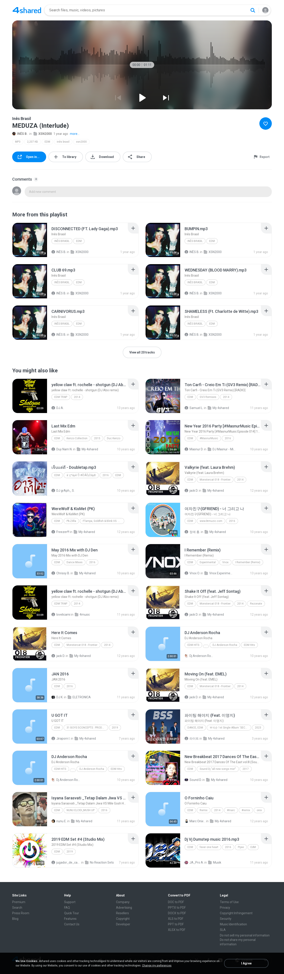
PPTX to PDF (177, 907)
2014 (77, 397)
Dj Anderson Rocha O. (199, 656)
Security (225, 918)
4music (82, 614)
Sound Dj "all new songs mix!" (218, 768)
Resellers (122, 913)
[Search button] (252, 10)
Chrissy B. (60, 573)
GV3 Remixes (208, 397)
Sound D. (193, 780)
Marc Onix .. (195, 821)
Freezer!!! (60, 532)
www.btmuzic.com (211, 521)
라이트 (192, 738)
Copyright (123, 918)
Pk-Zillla (71, 521)
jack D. (191, 490)
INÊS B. (20, 134)
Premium (18, 902)
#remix (246, 810)
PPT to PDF (176, 924)
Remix (203, 810)
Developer (123, 924)
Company (123, 902)
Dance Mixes (75, 562)
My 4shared (218, 408)
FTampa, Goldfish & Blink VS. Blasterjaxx (103, 521)
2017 (246, 768)
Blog (15, 918)
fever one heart (209, 847)
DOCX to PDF (177, 913)
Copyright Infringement (236, 913)
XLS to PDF (175, 918)
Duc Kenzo (113, 438)
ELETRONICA (79, 697)
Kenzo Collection (77, 438)
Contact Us (71, 924)
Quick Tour (71, 913)
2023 (258, 727)
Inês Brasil (61, 241)
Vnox (225, 562)
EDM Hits (193, 645)
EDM (47, 141)
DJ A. (57, 408)
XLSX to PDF (176, 930)
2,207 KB (32, 141)
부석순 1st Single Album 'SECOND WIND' (230, 727)
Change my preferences (157, 965)
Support (69, 902)
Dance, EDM (195, 727)
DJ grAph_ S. (63, 490)
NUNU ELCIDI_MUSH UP (81, 810)
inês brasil (63, 141)
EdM (190, 847)
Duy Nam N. (61, 449)
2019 (115, 727)
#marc (231, 810)
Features (70, 918)
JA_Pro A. (194, 862)
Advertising (124, 907)
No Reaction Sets (99, 862)
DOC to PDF (176, 902)
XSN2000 (43, 134)
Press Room (20, 913)
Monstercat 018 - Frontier (215, 479)
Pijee (241, 847)
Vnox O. (192, 573)
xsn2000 (81, 141)
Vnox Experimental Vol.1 (218, 573)
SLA (223, 930)
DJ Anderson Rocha (225, 645)
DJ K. (57, 697)
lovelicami (60, 614)
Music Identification (233, 924)
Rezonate (256, 603)
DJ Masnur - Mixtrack (222, 449)
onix (259, 810)
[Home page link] (27, 10)
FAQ (67, 907)
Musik (214, 862)
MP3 (17, 141)
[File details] (29, 240)
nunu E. (59, 821)
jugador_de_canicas (66, 862)
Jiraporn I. (60, 738)
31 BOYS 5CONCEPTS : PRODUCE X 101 (87, 727)
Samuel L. (194, 408)
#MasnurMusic (209, 438)
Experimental (208, 562)
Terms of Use (229, 902)
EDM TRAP (60, 397)
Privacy (225, 907)
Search (17, 907)
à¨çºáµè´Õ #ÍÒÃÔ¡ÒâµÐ (81, 475)
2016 (228, 438)
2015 (97, 438)
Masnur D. (194, 449)
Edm (57, 438)
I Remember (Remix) (247, 562)
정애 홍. (192, 532)
